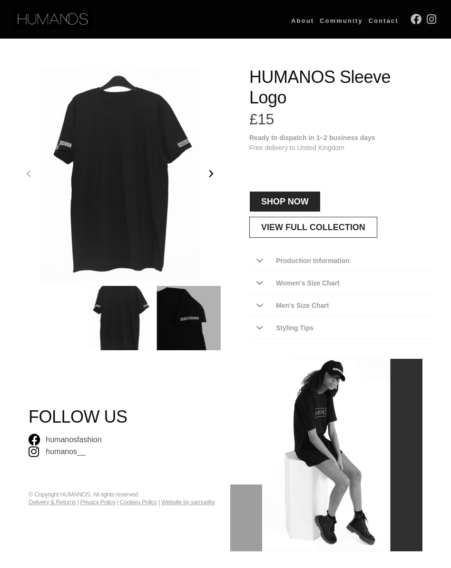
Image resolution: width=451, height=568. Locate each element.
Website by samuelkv (188, 502)
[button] (28, 174)
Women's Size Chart (308, 283)
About (302, 20)
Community (341, 20)
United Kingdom (320, 148)
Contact (384, 20)
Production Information (313, 260)
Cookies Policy (138, 502)
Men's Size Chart (302, 305)
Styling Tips (295, 328)
